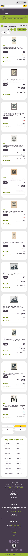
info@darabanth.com (15, 489)
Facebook (14, 532)
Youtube (14, 535)
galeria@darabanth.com (16, 511)
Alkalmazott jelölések (22, 29)
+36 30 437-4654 (15, 510)
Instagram (14, 533)
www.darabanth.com (16, 524)
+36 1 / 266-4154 (19, 487)
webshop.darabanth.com (16, 525)
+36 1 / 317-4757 (12, 487)
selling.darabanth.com (16, 526)
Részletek (5, 52)
